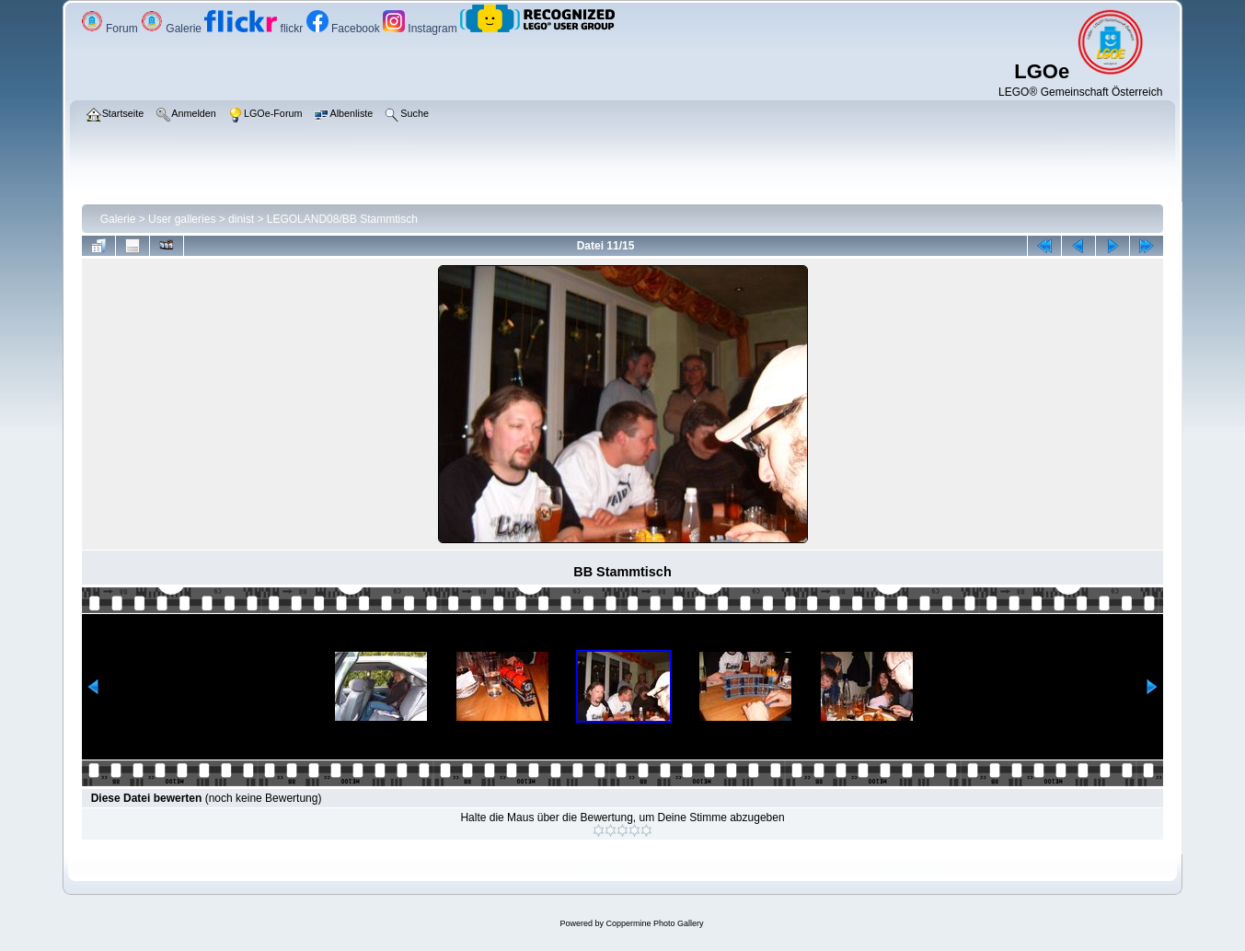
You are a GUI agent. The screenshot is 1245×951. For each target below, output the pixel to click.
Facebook (344, 28)
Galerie (172, 28)
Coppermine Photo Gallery (654, 923)
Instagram (421, 28)
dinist (241, 219)
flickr (254, 28)
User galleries (181, 219)
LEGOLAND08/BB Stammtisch (342, 219)
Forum (111, 28)
